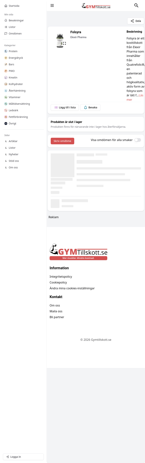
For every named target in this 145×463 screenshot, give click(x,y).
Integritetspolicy (61, 277)
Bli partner (57, 317)
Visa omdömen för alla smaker (112, 140)
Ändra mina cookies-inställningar (72, 288)
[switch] (137, 140)
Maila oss (56, 311)
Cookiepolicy (58, 282)
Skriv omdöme (62, 141)
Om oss (55, 305)
